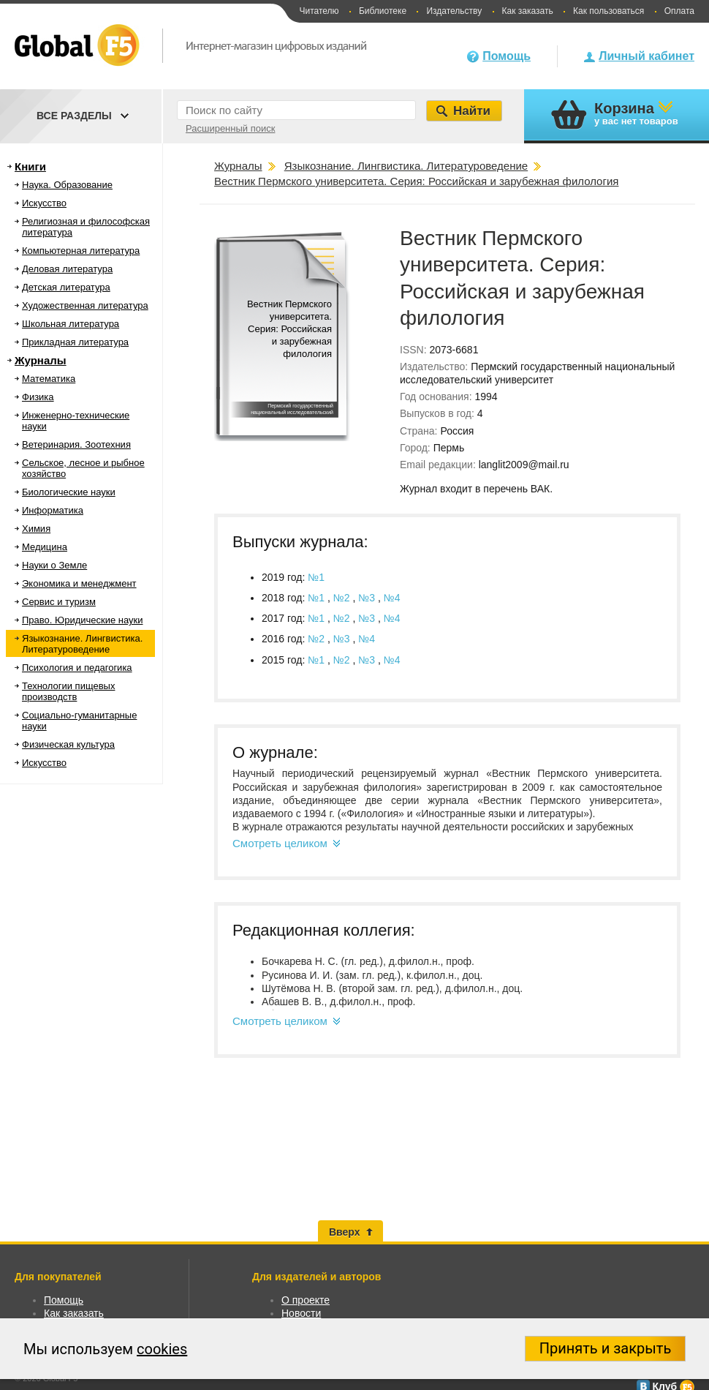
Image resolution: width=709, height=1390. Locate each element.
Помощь (506, 56)
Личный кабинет (646, 56)
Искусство (44, 203)
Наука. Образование (67, 184)
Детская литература (66, 287)
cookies (162, 1349)
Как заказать (527, 11)
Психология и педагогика (77, 667)
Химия (36, 528)
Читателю (318, 11)
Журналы (41, 360)
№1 (316, 577)
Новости (301, 1313)
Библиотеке (382, 11)
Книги (30, 166)
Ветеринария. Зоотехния (76, 444)
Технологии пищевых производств (68, 691)
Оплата (679, 11)
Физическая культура (68, 744)
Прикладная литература (75, 342)
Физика (38, 396)
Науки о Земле (54, 565)
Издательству (454, 11)
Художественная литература (85, 305)
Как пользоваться (608, 11)
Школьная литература (70, 323)
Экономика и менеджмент (79, 583)
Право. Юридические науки (82, 620)
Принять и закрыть (605, 1348)
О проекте (305, 1300)
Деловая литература (67, 268)
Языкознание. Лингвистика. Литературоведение (82, 644)
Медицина (44, 546)
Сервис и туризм (59, 601)
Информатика (52, 510)
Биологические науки (68, 492)
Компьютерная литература (81, 250)
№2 (343, 598)
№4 (392, 598)
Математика (48, 378)
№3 (368, 598)
